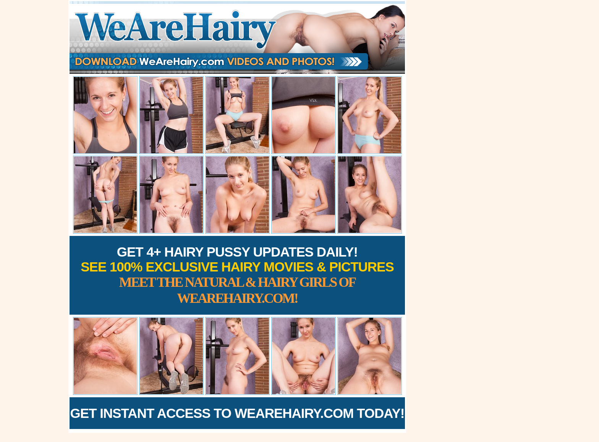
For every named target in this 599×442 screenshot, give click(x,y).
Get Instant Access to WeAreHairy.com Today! (237, 413)
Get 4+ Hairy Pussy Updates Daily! (237, 275)
